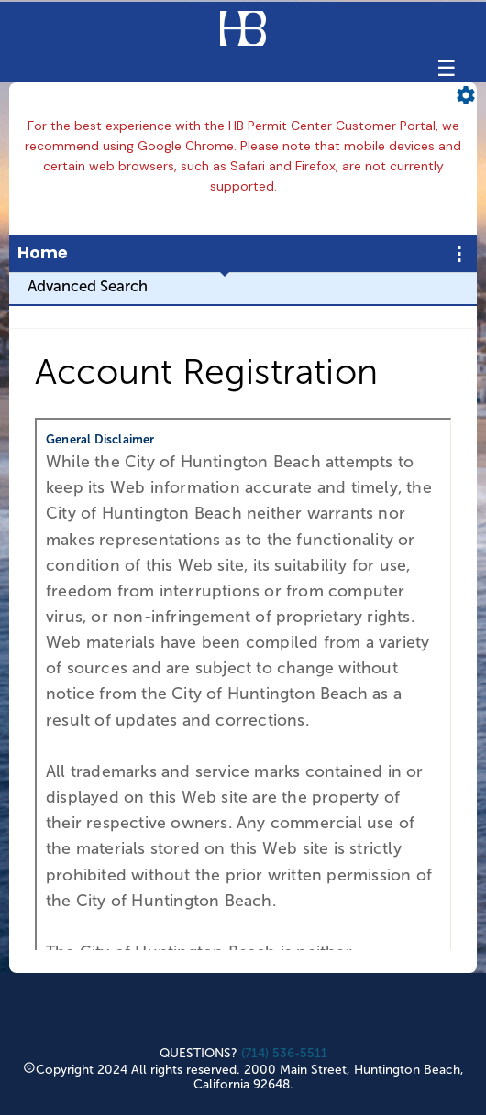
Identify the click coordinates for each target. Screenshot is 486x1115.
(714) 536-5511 (284, 1053)
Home (42, 253)
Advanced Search (88, 286)
